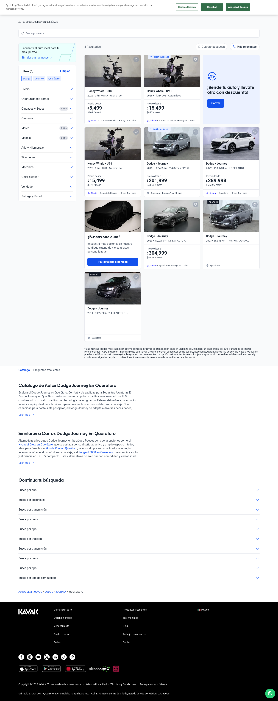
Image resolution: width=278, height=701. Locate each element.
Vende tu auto (142, 7)
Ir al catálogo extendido (113, 262)
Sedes (57, 642)
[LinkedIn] (55, 657)
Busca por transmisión (139, 510)
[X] (47, 657)
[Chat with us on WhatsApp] (270, 693)
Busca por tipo (139, 529)
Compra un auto (118, 7)
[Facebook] (21, 657)
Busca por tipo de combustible (139, 578)
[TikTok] (64, 657)
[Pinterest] (72, 657)
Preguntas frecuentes (46, 370)
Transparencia (148, 684)
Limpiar (65, 71)
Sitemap (163, 684)
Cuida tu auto (165, 7)
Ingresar (252, 7)
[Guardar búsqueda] (211, 46)
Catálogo (24, 370)
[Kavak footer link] (28, 626)
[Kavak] (28, 7)
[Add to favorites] (136, 59)
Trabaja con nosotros (134, 634)
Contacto (128, 642)
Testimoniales (130, 617)
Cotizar (215, 103)
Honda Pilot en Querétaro (61, 448)
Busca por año (139, 490)
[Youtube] (38, 657)
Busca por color (139, 519)
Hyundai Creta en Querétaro (35, 444)
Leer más (26, 414)
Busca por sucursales (139, 500)
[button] (26, 78)
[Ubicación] (220, 7)
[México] (203, 7)
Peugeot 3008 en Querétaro (96, 452)
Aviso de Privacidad (96, 684)
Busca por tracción (139, 539)
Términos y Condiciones (123, 684)
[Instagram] (30, 657)
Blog (125, 626)
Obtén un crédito (92, 7)
